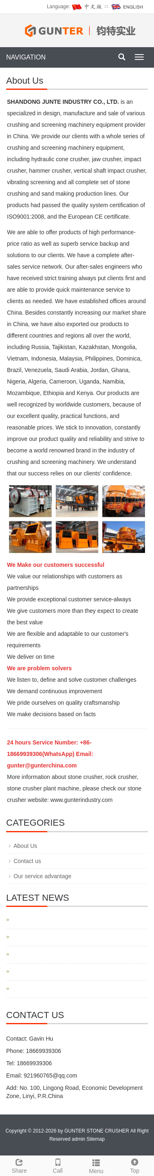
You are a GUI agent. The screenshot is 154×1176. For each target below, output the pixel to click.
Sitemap (96, 1139)
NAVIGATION (26, 57)
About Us (25, 846)
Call (58, 1165)
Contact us (27, 861)
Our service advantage (42, 876)
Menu (96, 1165)
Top (134, 1165)
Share (19, 1165)
